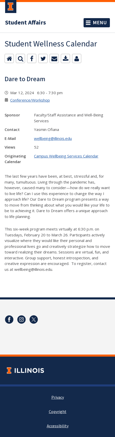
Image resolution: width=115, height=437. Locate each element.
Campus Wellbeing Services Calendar (66, 156)
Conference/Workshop (30, 100)
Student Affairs (25, 23)
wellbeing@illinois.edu (53, 138)
